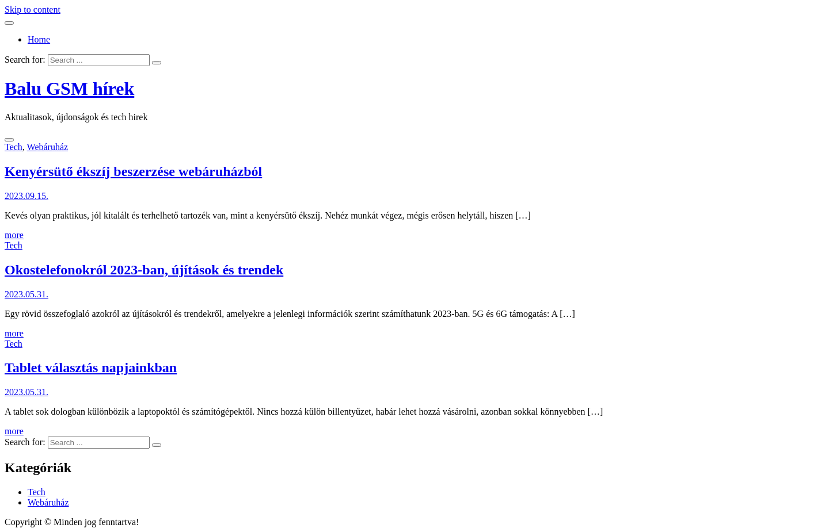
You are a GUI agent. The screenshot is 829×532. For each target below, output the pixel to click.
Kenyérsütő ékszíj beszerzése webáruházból (133, 171)
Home (39, 39)
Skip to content (32, 9)
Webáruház (48, 147)
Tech (13, 147)
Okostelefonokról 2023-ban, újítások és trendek (144, 269)
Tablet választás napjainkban (91, 367)
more (14, 235)
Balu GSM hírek (69, 88)
